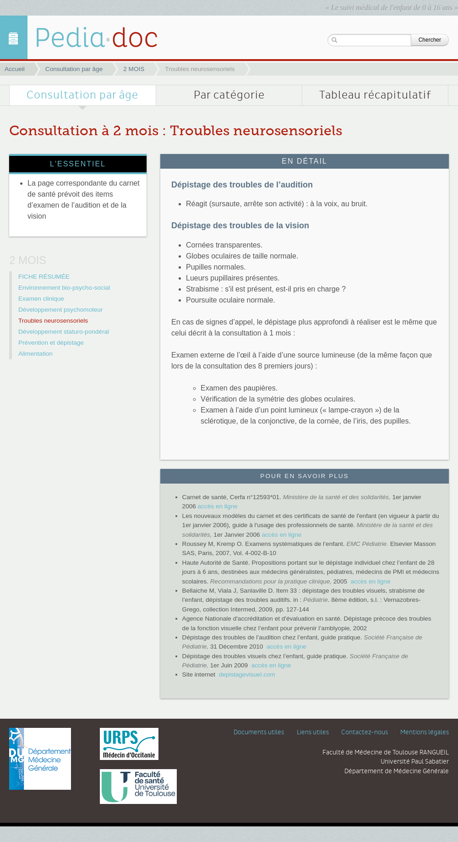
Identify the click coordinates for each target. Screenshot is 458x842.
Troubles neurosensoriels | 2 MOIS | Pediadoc (89, 37)
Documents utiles (259, 732)
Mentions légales (424, 732)
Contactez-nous (364, 732)
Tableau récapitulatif (375, 95)
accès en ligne (218, 506)
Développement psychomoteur (60, 309)
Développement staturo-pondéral (63, 331)
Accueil (15, 69)
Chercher (430, 40)
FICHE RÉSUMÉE (44, 276)
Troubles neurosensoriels (53, 320)
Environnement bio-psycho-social (64, 287)
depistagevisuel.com (247, 674)
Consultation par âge (74, 69)
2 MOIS (133, 69)
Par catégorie (229, 95)
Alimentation (35, 353)
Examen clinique (41, 298)
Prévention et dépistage (51, 342)
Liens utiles (313, 732)
